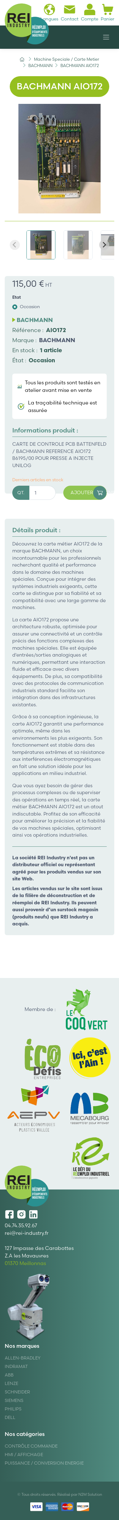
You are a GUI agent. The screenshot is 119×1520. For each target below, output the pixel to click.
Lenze (11, 1383)
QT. (20, 492)
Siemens (14, 1400)
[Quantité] (42, 493)
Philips (13, 1409)
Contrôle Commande (31, 1446)
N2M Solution (90, 1494)
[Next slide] (104, 245)
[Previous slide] (15, 245)
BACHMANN (57, 340)
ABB (9, 1375)
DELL (10, 1417)
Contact (69, 12)
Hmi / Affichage (24, 1454)
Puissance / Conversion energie (44, 1463)
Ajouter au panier (89, 493)
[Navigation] (106, 37)
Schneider (17, 1392)
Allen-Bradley (23, 1358)
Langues (49, 12)
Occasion (30, 306)
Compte (89, 12)
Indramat (16, 1366)
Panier (107, 12)
